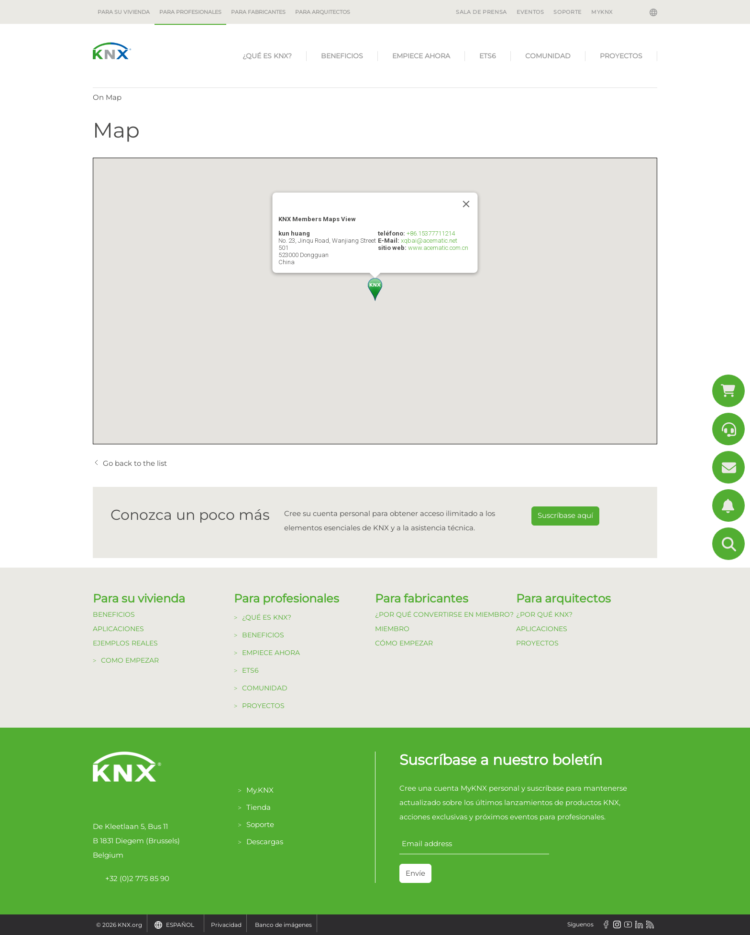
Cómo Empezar (404, 643)
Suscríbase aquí (565, 515)
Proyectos (621, 56)
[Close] (466, 204)
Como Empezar (130, 660)
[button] (375, 289)
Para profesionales (190, 12)
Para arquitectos (322, 12)
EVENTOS (530, 12)
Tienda (258, 807)
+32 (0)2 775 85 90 (131, 878)
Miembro (392, 628)
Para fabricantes (258, 12)
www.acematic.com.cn (438, 247)
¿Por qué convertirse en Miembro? (444, 614)
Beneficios (342, 56)
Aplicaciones (118, 628)
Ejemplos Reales (125, 643)
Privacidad (226, 924)
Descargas (264, 841)
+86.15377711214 (431, 233)
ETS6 (487, 56)
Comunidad (548, 56)
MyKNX (602, 12)
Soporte (260, 824)
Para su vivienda (124, 12)
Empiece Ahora (421, 56)
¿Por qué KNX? (544, 614)
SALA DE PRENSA (481, 12)
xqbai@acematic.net (429, 240)
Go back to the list (135, 463)
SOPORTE (567, 12)
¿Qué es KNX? (267, 56)
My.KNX (260, 790)
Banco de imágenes (283, 924)
